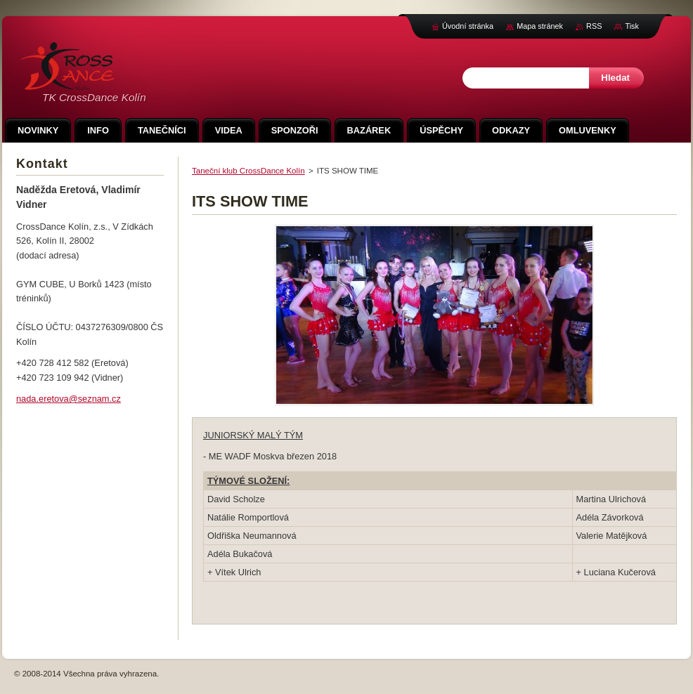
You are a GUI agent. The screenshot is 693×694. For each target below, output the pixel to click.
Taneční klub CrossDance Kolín (248, 170)
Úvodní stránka (467, 26)
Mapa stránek (540, 26)
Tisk (632, 26)
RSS (594, 26)
